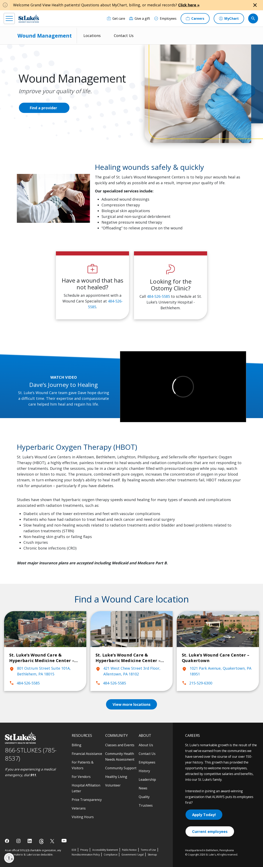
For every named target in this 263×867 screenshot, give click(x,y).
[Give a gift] (139, 18)
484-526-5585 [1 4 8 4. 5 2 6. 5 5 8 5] (158, 296)
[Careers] (195, 18)
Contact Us (124, 35)
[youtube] (64, 840)
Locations (92, 35)
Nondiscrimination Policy (86, 854)
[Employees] (165, 18)
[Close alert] (254, 5)
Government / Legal (132, 854)
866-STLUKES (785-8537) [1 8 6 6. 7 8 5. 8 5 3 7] (31, 754)
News (143, 788)
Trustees (146, 805)
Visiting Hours (83, 817)
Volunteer (113, 785)
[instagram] (18, 841)
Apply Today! (204, 814)
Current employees (209, 831)
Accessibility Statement (105, 850)
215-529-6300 (197, 683)
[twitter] (52, 841)
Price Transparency (87, 799)
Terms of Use (148, 850)
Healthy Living (116, 776)
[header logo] (28, 18)
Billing (76, 745)
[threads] (41, 841)
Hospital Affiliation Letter (86, 788)
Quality (144, 797)
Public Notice (129, 850)
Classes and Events (119, 745)
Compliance (110, 854)
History (144, 771)
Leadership (147, 779)
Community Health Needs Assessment (119, 756)
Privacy (84, 850)
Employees (147, 762)
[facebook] (7, 841)
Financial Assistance (87, 753)
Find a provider (43, 107)
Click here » (189, 4)
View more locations (131, 704)
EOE (74, 850)
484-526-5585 (24, 683)
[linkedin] (30, 841)
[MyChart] (229, 18)
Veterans (79, 808)
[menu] (9, 18)
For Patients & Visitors (82, 765)
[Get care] (116, 18)
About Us (146, 745)
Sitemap (152, 854)
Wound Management (44, 35)
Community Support (120, 768)
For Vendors (81, 776)
